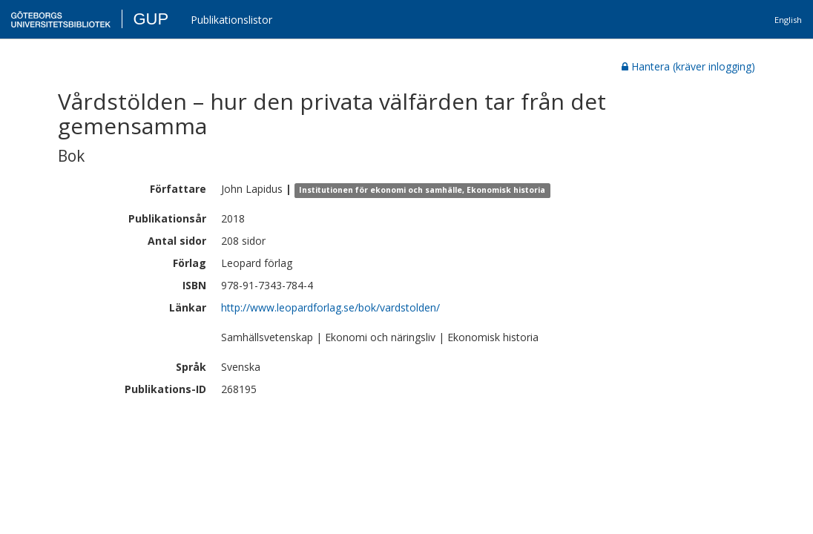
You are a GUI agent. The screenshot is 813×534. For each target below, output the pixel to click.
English (788, 19)
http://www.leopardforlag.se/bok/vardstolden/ (330, 307)
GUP (150, 19)
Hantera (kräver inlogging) (688, 66)
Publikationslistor (231, 20)
